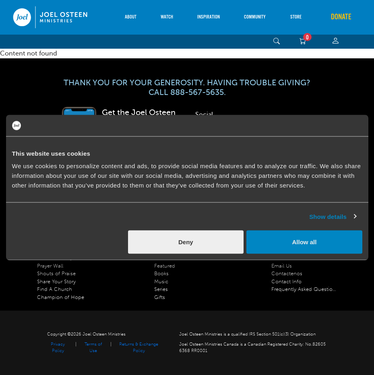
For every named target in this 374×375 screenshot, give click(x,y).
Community (255, 17)
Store (296, 17)
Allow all (304, 242)
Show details (328, 216)
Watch (167, 17)
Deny (185, 242)
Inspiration (208, 17)
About (130, 17)
